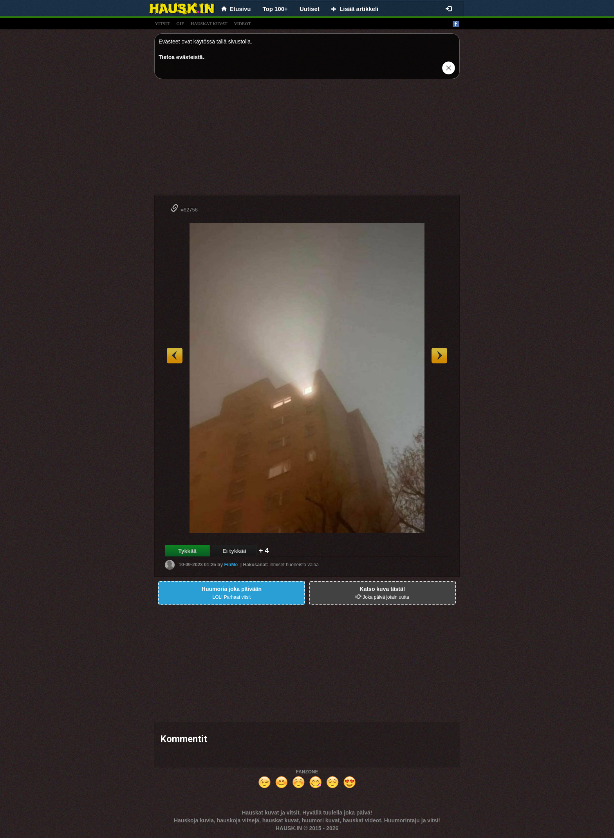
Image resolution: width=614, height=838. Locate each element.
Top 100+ (275, 8)
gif (180, 23)
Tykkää (187, 551)
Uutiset (310, 8)
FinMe (231, 564)
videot (242, 23)
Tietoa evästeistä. (181, 57)
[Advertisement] (307, 140)
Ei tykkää (234, 551)
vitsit (162, 23)
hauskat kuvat (209, 23)
